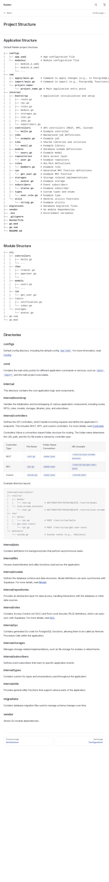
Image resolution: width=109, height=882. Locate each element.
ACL (52, 617)
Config (7, 355)
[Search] (96, 5)
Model (42, 582)
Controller (98, 426)
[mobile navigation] (104, 4)
